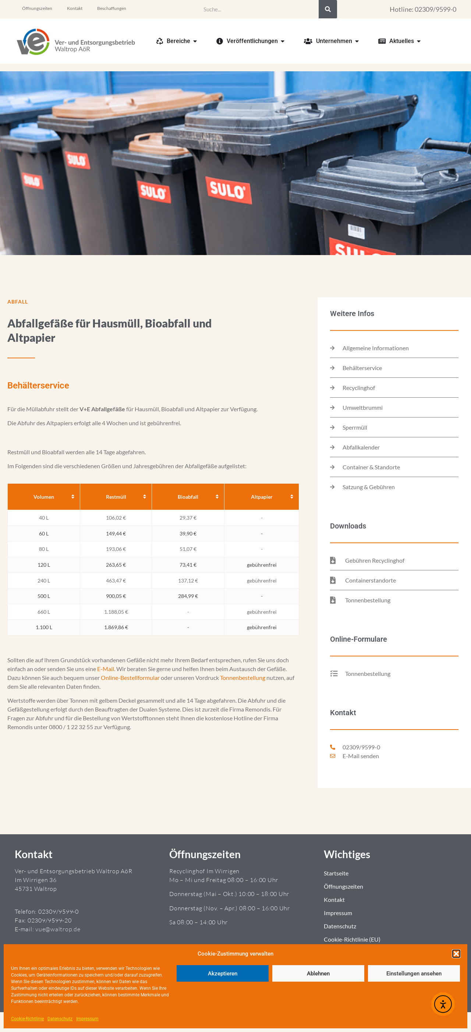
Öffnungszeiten (37, 8)
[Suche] (328, 9)
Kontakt (74, 8)
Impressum (87, 1018)
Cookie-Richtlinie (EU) (352, 939)
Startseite (336, 873)
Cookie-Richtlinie (27, 1018)
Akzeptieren (222, 973)
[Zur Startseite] (75, 41)
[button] (456, 953)
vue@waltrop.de (58, 929)
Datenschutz (59, 1018)
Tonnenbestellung (242, 677)
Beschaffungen (111, 8)
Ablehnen (318, 973)
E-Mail (105, 668)
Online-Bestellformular (130, 677)
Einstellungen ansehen (414, 973)
